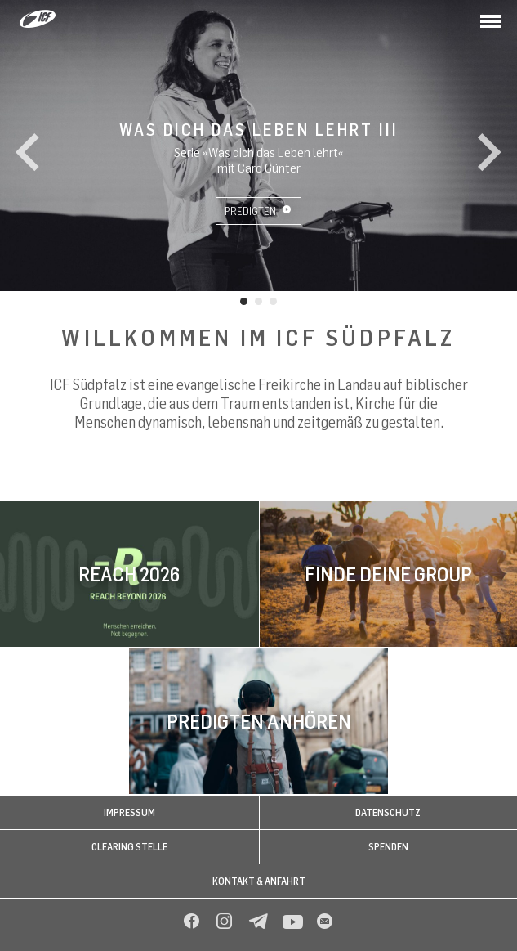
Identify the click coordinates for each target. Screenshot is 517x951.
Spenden (388, 847)
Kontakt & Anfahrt (258, 881)
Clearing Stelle (129, 847)
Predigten (258, 211)
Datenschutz (388, 812)
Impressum (129, 812)
